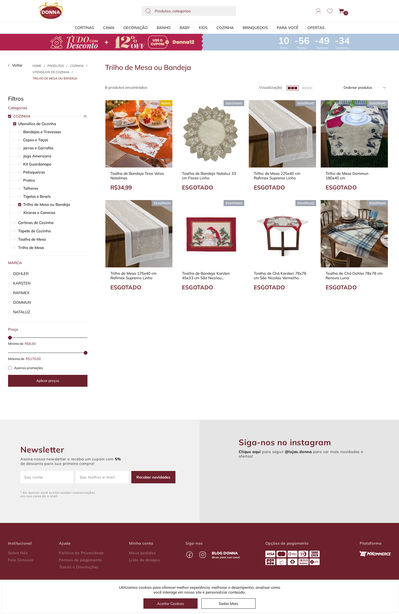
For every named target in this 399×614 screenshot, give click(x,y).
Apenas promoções (25, 368)
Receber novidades (153, 477)
